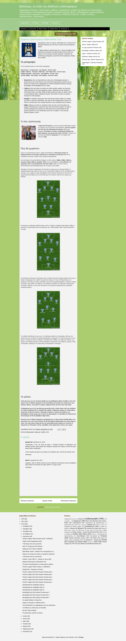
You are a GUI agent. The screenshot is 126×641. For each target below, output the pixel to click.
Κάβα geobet (81, 530)
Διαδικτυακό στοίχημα (79, 524)
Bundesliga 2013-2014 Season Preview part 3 (36, 592)
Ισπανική (89, 528)
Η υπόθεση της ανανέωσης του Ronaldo (34, 607)
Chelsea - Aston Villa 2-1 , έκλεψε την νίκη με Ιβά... (37, 559)
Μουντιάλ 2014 (94, 532)
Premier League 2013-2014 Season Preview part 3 (37, 577)
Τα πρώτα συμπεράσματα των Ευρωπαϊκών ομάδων (38, 564)
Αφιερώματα (24, 28)
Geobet (104, 540)
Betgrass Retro (79, 540)
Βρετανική (96, 521)
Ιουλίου (25, 616)
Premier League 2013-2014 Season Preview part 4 (37, 574)
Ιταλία (96, 528)
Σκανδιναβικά (93, 536)
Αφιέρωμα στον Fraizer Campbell (32, 549)
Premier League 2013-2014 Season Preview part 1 (37, 582)
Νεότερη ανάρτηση (27, 501)
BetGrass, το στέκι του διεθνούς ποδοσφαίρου (48, 6)
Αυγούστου (26, 536)
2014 (23, 521)
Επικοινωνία (55, 23)
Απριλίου (25, 624)
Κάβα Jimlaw (90, 530)
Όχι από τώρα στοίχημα (29, 610)
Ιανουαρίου (26, 631)
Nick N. (27, 460)
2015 (23, 519)
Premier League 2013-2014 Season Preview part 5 (37, 572)
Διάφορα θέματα (54, 28)
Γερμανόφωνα (77, 522)
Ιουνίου (25, 618)
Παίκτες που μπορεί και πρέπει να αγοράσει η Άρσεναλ (39, 554)
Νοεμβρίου (26, 529)
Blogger (81, 637)
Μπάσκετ (105, 532)
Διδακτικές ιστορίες (100, 524)
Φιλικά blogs (45, 23)
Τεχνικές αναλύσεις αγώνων (77, 538)
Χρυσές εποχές (68, 540)
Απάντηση (28, 454)
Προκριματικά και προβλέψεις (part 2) (33, 587)
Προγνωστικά (32, 28)
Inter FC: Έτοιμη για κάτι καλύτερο (32, 546)
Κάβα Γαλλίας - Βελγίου (70, 530)
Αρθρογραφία (30, 432)
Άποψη (80, 519)
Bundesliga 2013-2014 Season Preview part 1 (36, 597)
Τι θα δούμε (93, 538)
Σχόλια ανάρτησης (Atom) (52, 507)
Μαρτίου (25, 626)
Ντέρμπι (68, 534)
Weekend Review (93, 543)
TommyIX (71, 637)
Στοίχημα (103, 536)
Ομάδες (43, 432)
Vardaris (82, 543)
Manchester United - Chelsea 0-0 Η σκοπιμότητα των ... (39, 551)
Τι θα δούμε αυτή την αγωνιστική (32, 544)
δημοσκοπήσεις (100, 522)
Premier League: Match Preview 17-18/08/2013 (36, 567)
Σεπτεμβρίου (27, 534)
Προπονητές (101, 534)
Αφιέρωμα (37, 432)
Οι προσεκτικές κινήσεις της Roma (33, 613)
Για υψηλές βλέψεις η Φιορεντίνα (32, 600)
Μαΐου (25, 621)
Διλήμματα (67, 526)
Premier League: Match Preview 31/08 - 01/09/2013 (38, 538)
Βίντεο (87, 521)
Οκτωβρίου (26, 531)
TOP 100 (74, 543)
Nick (47, 432)
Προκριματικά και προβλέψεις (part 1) (33, 590)
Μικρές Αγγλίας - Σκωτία (80, 532)
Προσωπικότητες (68, 536)
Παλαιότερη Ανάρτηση (68, 501)
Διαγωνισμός (67, 524)
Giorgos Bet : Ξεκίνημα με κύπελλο (33, 569)
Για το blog (35, 23)
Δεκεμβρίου (26, 526)
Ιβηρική (80, 528)
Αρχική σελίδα (25, 23)
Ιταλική (103, 528)
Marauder (89, 541)
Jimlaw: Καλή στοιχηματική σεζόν (32, 541)
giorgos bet (28, 442)
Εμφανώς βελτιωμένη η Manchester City (34, 561)
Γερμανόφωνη (89, 522)
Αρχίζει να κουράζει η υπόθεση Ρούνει (34, 602)
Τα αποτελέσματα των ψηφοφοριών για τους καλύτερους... (39, 605)
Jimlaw (80, 542)
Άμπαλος (74, 519)
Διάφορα (89, 524)
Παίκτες (85, 534)
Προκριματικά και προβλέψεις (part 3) (33, 585)
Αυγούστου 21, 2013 (39, 442)
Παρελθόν (94, 534)
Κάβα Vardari (98, 530)
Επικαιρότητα (64, 28)
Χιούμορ (102, 538)
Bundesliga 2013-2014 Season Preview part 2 (36, 595)
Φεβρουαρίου (27, 629)
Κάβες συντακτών (43, 28)
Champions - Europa (92, 540)
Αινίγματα (66, 519)
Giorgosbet (71, 541)
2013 (23, 524)
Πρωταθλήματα (81, 536)
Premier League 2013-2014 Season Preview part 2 (37, 579)
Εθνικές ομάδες (77, 526)
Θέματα (72, 528)
